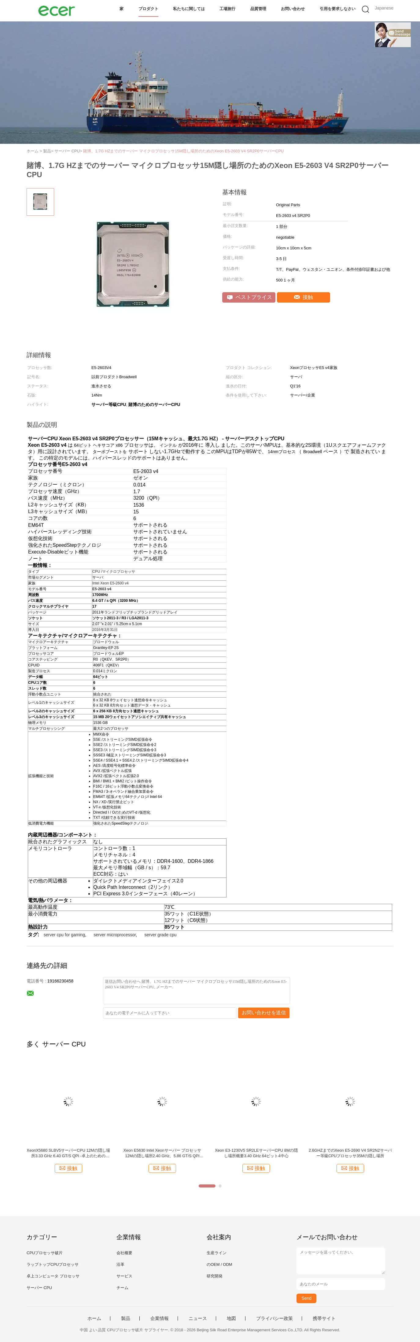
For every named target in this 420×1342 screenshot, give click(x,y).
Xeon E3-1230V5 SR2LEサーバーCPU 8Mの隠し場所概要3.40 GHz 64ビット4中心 (256, 1153)
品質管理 (258, 8)
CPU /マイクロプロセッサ (113, 571)
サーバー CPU (39, 1287)
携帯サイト (324, 1318)
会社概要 (124, 1253)
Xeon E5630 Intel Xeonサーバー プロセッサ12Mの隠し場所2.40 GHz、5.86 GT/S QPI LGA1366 (162, 1153)
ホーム (94, 1318)
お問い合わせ (293, 8)
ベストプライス (249, 297)
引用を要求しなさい (338, 8)
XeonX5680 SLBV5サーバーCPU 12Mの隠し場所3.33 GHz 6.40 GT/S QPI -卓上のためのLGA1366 (68, 1153)
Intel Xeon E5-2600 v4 (110, 583)
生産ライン (217, 1253)
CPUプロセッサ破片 (45, 1253)
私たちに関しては (189, 8)
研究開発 (215, 1276)
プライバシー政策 (274, 1318)
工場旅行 (227, 8)
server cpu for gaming (64, 934)
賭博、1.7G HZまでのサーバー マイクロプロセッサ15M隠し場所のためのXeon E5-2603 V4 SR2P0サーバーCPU (183, 151)
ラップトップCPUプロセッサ (53, 1264)
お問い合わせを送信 (264, 1012)
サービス (124, 1276)
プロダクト (148, 8)
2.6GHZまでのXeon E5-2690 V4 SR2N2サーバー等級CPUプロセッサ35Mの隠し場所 (350, 1153)
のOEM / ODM (219, 1264)
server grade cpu (161, 934)
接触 (303, 297)
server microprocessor (115, 934)
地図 (231, 1318)
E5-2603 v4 (101, 589)
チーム (122, 1287)
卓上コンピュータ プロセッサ (53, 1276)
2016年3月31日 (105, 630)
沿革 (120, 1264)
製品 (125, 1318)
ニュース (198, 1318)
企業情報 (159, 1318)
